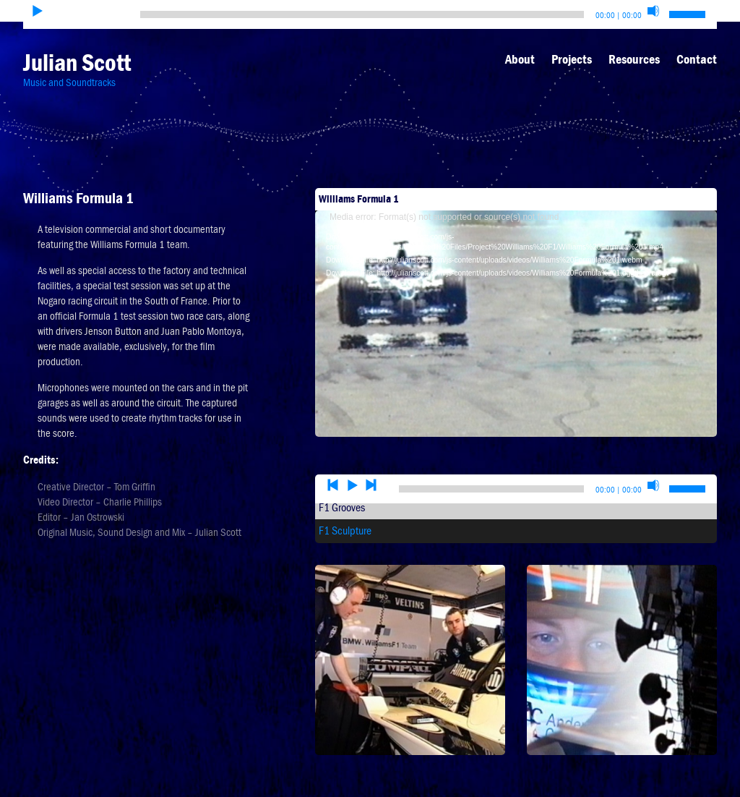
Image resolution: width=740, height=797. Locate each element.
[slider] (362, 14)
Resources (634, 59)
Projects (571, 59)
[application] (516, 298)
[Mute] (653, 11)
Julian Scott (77, 62)
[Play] (37, 11)
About (520, 59)
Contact (696, 59)
